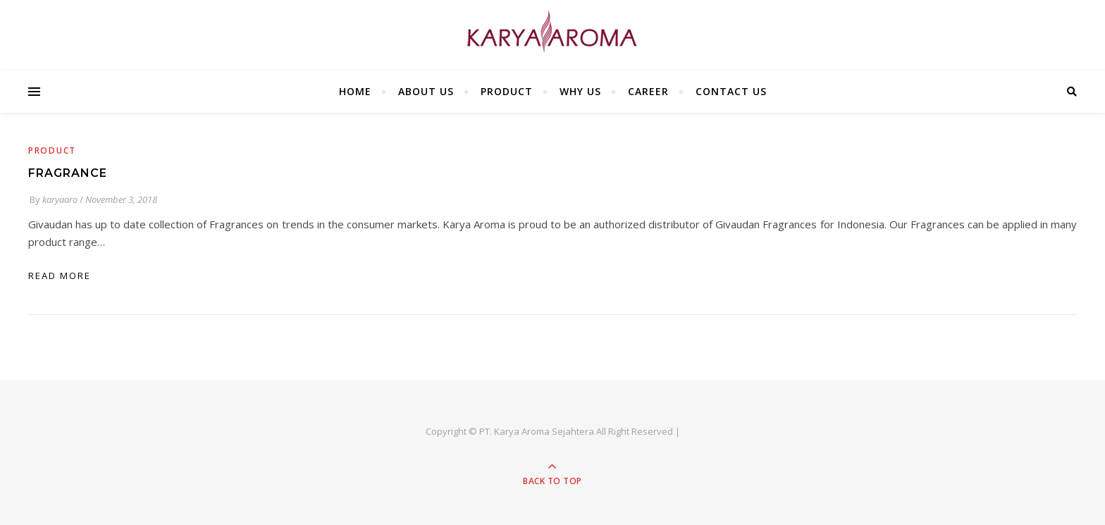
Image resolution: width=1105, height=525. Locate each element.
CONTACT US (731, 91)
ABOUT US (426, 91)
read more (59, 275)
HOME (355, 91)
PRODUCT (507, 91)
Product (52, 150)
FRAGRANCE (67, 173)
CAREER (648, 91)
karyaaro (60, 199)
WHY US (580, 91)
